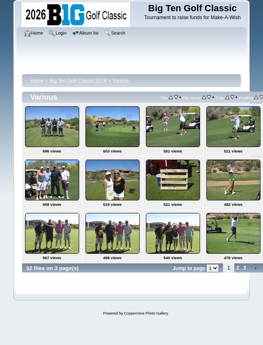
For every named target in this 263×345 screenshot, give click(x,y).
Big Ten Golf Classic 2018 (77, 81)
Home (37, 81)
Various (120, 81)
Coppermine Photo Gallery (146, 313)
